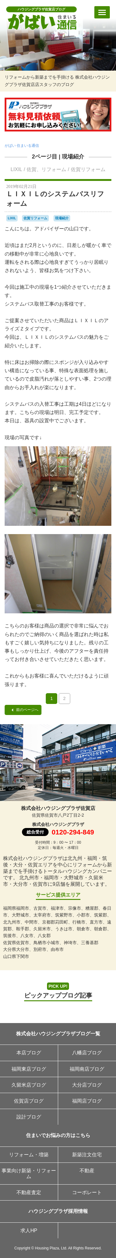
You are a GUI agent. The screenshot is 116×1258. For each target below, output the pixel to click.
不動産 (86, 1170)
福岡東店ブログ (28, 1069)
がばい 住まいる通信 (22, 145)
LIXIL (16, 169)
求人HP (28, 1230)
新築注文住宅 (87, 1154)
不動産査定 (28, 1192)
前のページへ (24, 710)
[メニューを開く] (102, 12)
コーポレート (87, 1192)
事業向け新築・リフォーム (29, 1173)
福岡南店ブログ (87, 1069)
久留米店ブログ (28, 1085)
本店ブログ (28, 1052)
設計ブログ (28, 1116)
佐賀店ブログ (29, 1101)
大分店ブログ (87, 1085)
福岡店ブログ (87, 1101)
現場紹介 (73, 157)
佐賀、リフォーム (46, 169)
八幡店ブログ (87, 1052)
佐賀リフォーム (88, 169)
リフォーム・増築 (29, 1154)
